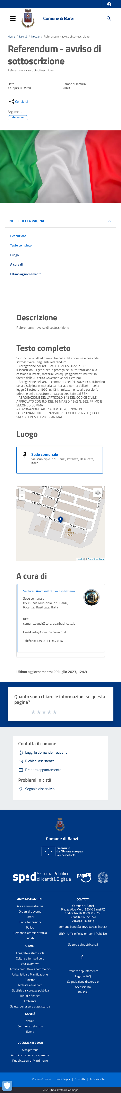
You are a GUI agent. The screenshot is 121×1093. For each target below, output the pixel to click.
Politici (30, 927)
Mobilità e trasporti (30, 985)
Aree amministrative (30, 906)
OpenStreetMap (96, 559)
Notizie (35, 36)
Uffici (30, 916)
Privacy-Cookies (41, 1079)
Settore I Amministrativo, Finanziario (49, 591)
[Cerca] (108, 18)
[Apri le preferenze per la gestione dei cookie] (7, 1086)
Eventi (30, 1031)
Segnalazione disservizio (83, 981)
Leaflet (80, 559)
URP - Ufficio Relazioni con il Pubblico (83, 933)
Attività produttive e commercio (30, 969)
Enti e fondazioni (30, 922)
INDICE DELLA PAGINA (26, 221)
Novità (23, 36)
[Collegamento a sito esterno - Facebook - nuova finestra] (82, 956)
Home (11, 36)
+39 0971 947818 (83, 921)
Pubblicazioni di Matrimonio (30, 1060)
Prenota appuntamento (83, 971)
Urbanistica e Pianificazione (30, 974)
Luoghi (30, 938)
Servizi (30, 946)
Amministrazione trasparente (30, 1055)
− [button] (21, 497)
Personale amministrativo (30, 932)
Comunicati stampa (30, 1026)
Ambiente (30, 1001)
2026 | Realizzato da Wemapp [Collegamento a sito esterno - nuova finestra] (60, 1090)
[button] (109, 4)
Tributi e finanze (30, 995)
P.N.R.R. (83, 992)
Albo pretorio (30, 1049)
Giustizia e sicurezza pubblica (30, 990)
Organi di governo (30, 911)
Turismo (30, 979)
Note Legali (63, 1079)
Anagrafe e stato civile (30, 953)
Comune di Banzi (58, 18)
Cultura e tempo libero (30, 958)
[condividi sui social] (18, 101)
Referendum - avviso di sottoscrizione (66, 36)
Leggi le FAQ (83, 976)
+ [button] (21, 491)
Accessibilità (83, 987)
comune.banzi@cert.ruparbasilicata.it (83, 926)
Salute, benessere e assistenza (30, 1006)
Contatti (83, 899)
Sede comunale (44, 454)
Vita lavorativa (30, 963)
